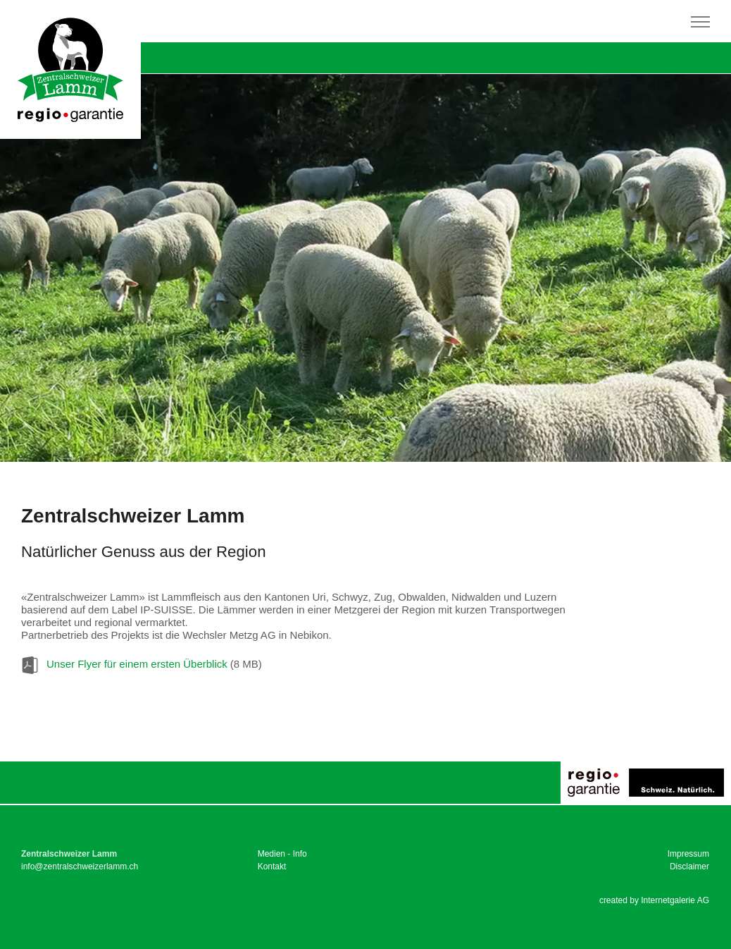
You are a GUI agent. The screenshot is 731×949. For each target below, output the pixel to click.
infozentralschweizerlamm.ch (79, 866)
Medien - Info (282, 854)
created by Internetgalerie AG (654, 900)
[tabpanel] (365, 268)
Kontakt (272, 866)
